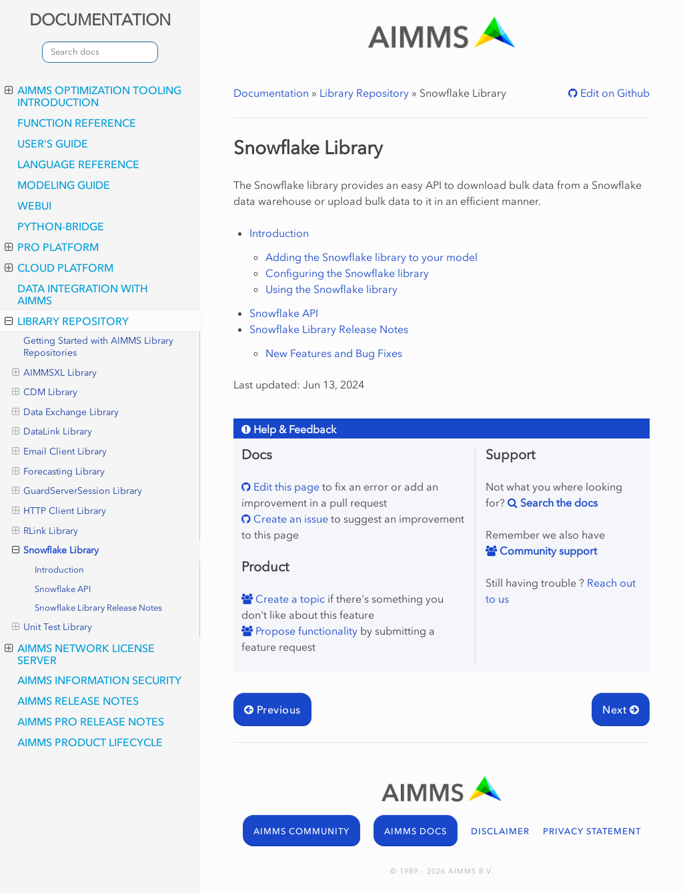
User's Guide (52, 143)
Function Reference (76, 122)
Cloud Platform (59, 267)
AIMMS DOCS (415, 831)
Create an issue (289, 518)
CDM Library (44, 392)
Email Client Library (59, 452)
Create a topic (289, 598)
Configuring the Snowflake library (347, 273)
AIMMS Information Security (99, 680)
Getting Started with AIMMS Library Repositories (98, 346)
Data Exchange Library (65, 412)
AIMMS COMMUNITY (301, 831)
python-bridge (60, 226)
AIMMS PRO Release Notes (90, 721)
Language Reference (78, 164)
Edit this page (285, 486)
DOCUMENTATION (100, 19)
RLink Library (45, 531)
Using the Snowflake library (331, 289)
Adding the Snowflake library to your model (371, 257)
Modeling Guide (63, 185)
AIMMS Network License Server (80, 654)
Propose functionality (305, 630)
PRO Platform (52, 247)
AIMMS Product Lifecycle (90, 742)
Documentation (271, 92)
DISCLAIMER (500, 831)
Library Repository (67, 321)
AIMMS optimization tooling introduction (93, 96)
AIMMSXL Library (54, 373)
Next (620, 709)
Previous (272, 709)
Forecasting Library (58, 472)
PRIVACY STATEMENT (592, 831)
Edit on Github (614, 92)
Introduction (59, 570)
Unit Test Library (52, 627)
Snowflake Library (55, 551)
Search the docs (558, 502)
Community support (547, 550)
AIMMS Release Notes (78, 700)
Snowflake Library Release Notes (98, 608)
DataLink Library (52, 432)
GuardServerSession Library (77, 491)
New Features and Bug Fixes (333, 353)
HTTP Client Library (59, 511)
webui (34, 205)
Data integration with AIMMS (82, 294)
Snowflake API (63, 589)
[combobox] (100, 52)
